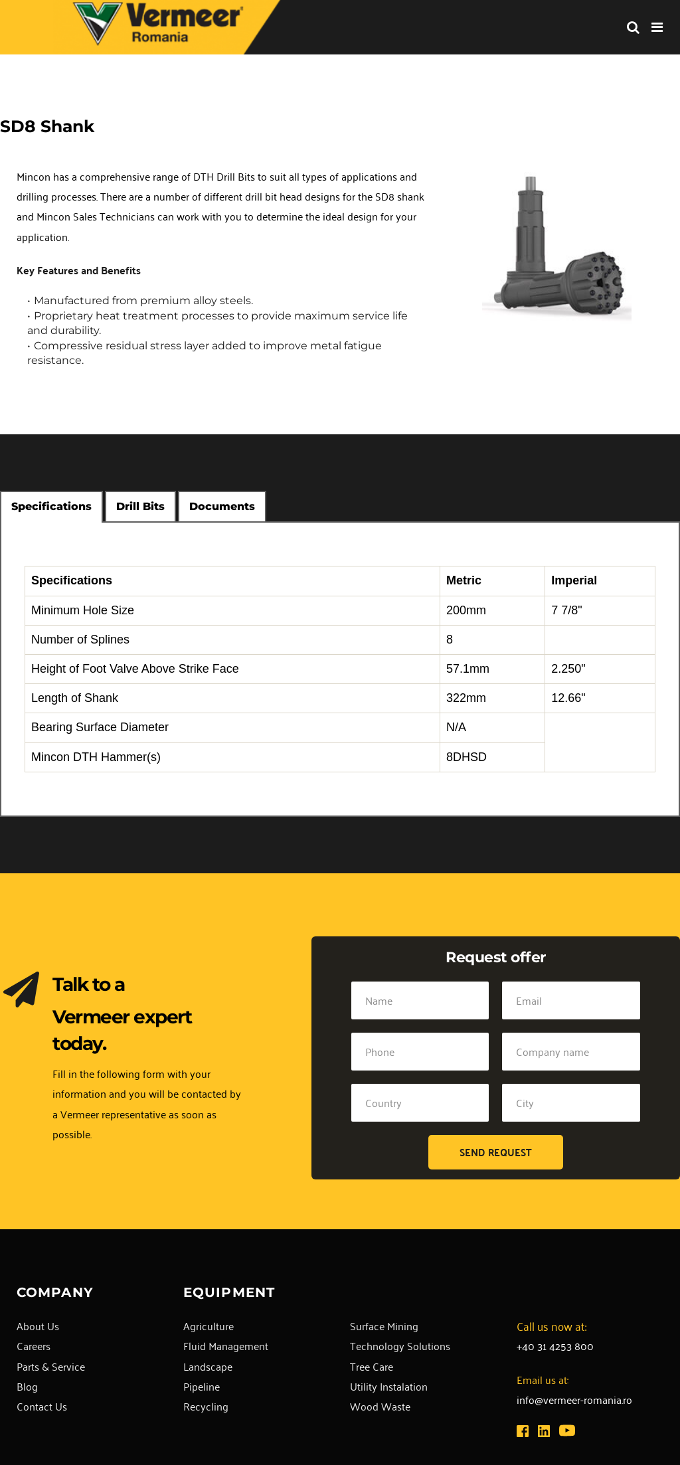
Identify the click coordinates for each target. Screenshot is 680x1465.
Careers (33, 1345)
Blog (27, 1386)
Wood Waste (380, 1406)
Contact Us (42, 1406)
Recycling (205, 1406)
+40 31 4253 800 (555, 1345)
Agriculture (208, 1325)
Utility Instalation (389, 1386)
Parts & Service (51, 1366)
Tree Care (371, 1366)
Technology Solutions (400, 1345)
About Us (38, 1325)
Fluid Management (225, 1345)
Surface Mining (384, 1325)
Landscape (207, 1366)
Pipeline (201, 1386)
